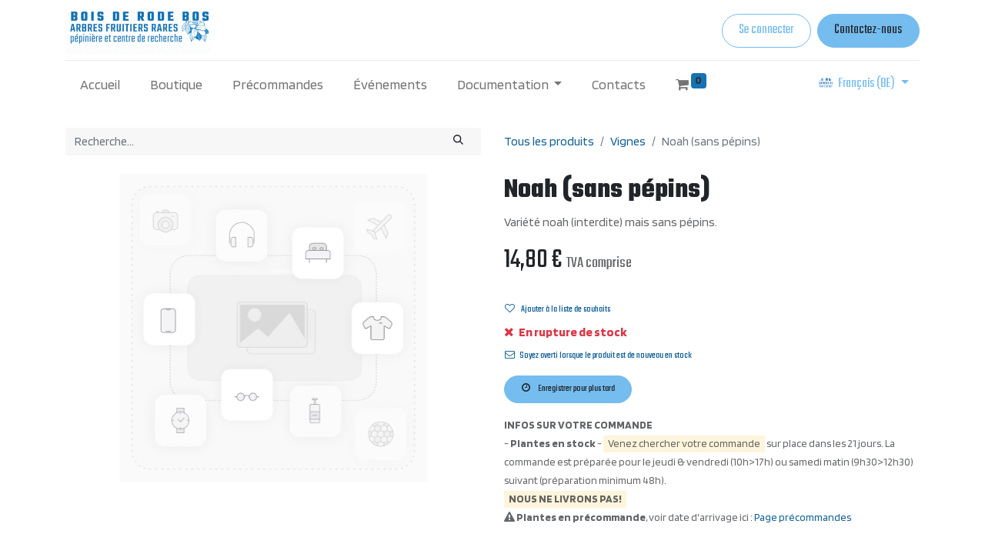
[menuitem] (100, 84)
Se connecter (766, 30)
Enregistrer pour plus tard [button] (568, 388)
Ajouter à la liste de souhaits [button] (557, 309)
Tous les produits (549, 141)
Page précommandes (802, 517)
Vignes (628, 141)
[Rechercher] (458, 141)
